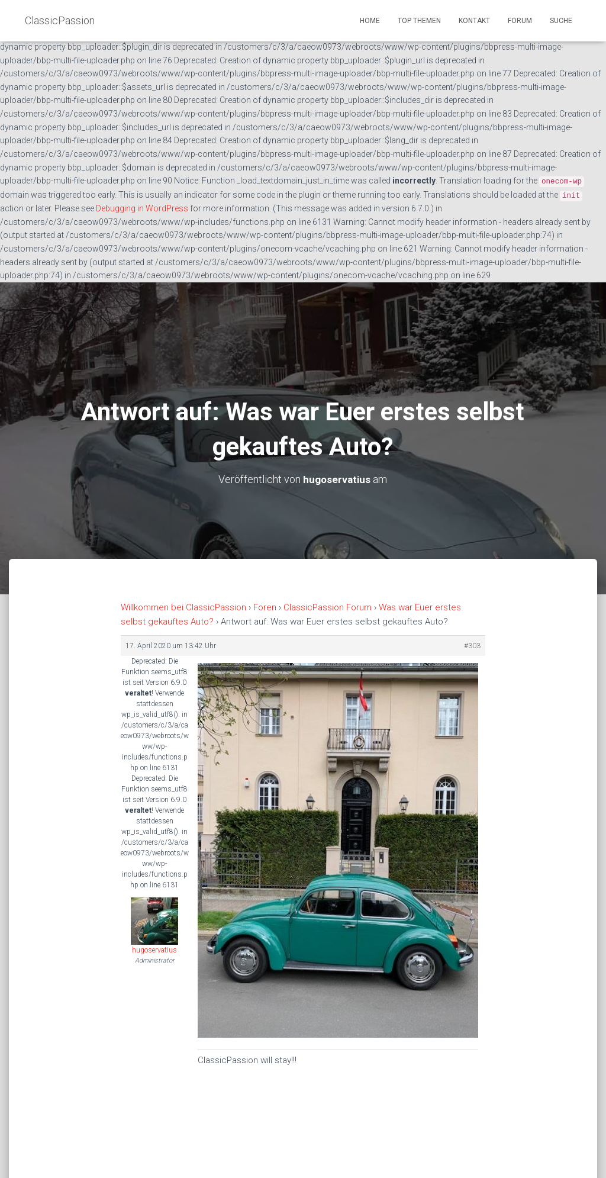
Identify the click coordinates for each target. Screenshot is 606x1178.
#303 (472, 645)
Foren (264, 607)
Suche (561, 21)
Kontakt (474, 21)
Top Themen (419, 21)
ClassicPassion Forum (327, 607)
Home (370, 21)
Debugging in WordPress (142, 208)
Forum (520, 21)
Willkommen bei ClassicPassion (183, 607)
